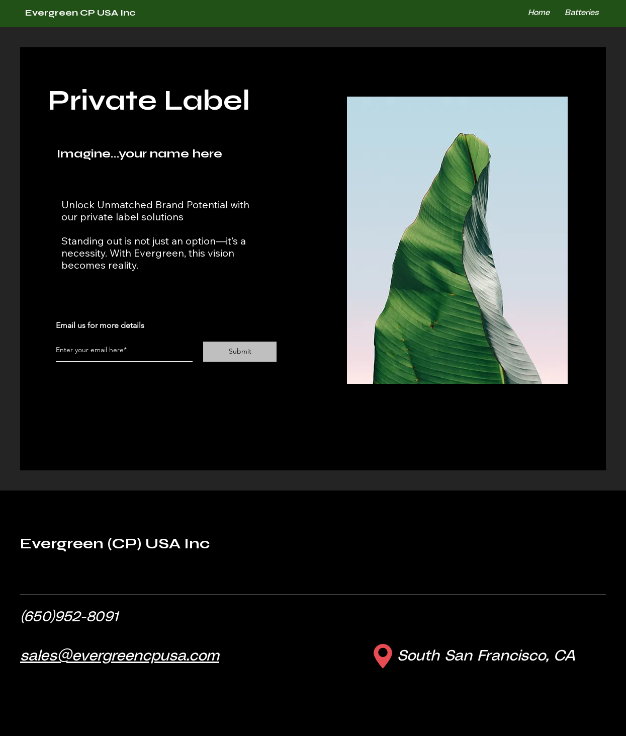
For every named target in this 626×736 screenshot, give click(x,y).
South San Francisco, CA (486, 656)
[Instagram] (89, 302)
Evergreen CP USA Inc (80, 12)
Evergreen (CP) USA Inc (115, 543)
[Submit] (240, 352)
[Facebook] (59, 302)
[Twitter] (74, 302)
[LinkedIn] (105, 302)
